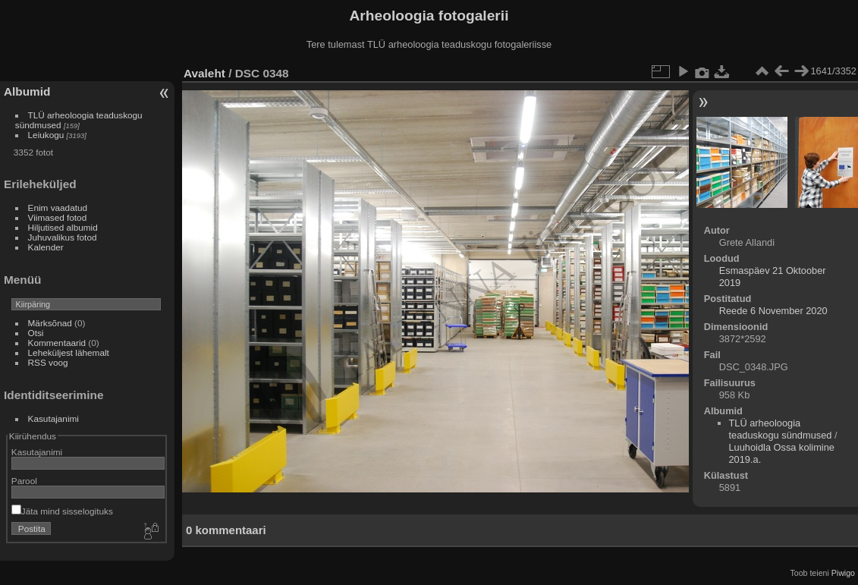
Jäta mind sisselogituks (62, 511)
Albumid (27, 91)
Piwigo (843, 572)
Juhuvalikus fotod (62, 237)
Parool (24, 481)
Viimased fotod (57, 217)
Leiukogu (46, 135)
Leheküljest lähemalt (68, 352)
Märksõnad (50, 323)
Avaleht (204, 73)
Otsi (36, 333)
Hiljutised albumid (63, 227)
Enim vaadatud (58, 207)
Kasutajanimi (53, 418)
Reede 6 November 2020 (773, 310)
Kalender (46, 247)
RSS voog (48, 362)
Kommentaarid (57, 343)
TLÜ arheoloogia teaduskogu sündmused (780, 429)
